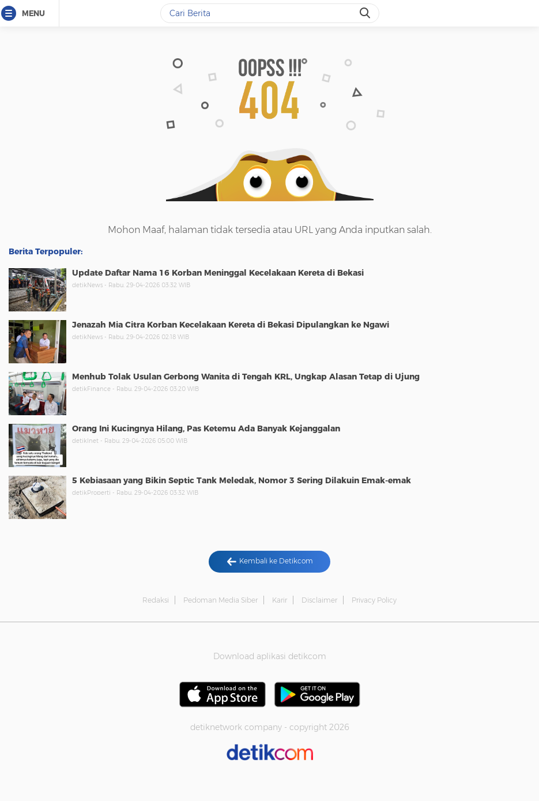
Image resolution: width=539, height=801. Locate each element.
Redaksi (155, 600)
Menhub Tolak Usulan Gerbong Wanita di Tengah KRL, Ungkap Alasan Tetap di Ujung (246, 376)
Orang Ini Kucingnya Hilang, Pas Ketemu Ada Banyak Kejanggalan (206, 428)
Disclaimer (319, 600)
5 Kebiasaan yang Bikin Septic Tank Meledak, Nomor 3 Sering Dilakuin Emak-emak (241, 480)
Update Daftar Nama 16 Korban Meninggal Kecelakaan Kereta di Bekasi (218, 273)
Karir (279, 600)
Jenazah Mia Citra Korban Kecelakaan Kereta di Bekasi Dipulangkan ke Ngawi (230, 324)
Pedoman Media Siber (220, 600)
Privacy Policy (374, 600)
